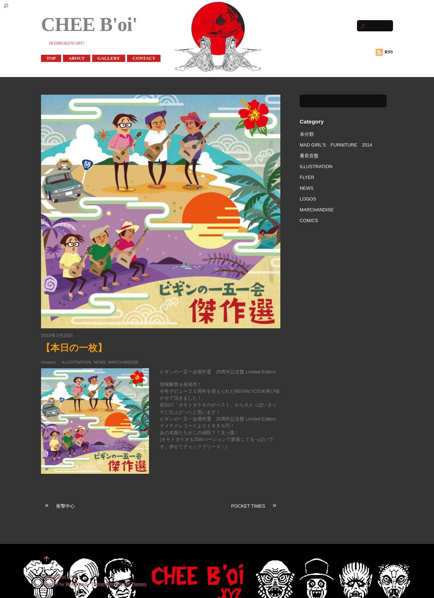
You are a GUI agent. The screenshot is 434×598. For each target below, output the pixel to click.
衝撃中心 (58, 506)
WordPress (76, 584)
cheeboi (48, 362)
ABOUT (76, 58)
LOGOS (308, 199)
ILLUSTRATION (76, 362)
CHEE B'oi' (56, 577)
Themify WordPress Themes (119, 584)
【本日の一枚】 (74, 348)
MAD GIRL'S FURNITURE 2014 (336, 145)
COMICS (309, 220)
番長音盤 (309, 155)
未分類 (307, 134)
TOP (51, 58)
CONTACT (143, 58)
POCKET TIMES (255, 506)
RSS (384, 52)
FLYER (307, 177)
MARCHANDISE (123, 362)
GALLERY (109, 58)
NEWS (100, 362)
